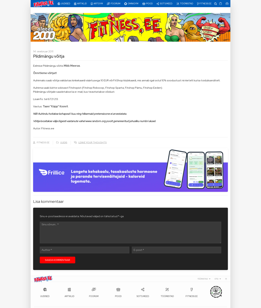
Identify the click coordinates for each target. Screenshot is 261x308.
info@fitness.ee (109, 305)
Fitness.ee (64, 305)
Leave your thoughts (92, 136)
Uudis (63, 136)
